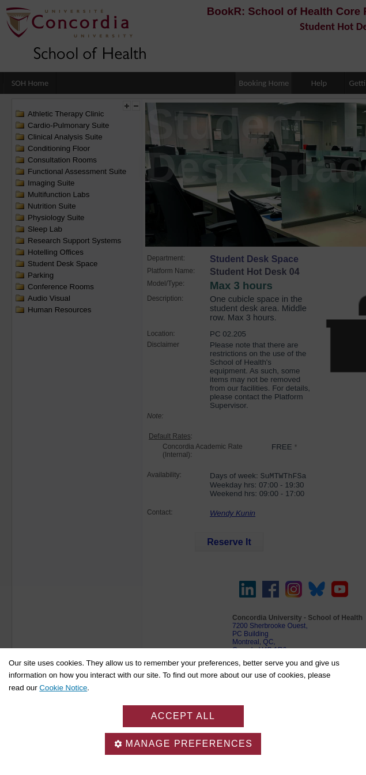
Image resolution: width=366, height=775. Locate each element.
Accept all (183, 716)
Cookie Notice (63, 687)
